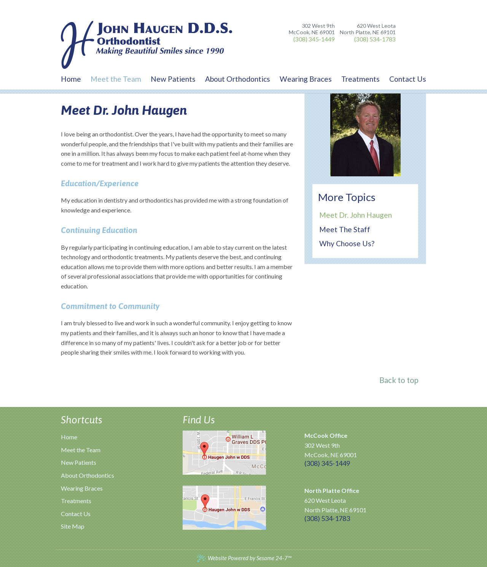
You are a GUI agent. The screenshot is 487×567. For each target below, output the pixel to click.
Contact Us (76, 513)
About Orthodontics (87, 475)
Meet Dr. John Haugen (355, 215)
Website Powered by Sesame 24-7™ (243, 558)
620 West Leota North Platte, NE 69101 (368, 28)
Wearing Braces (82, 488)
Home (69, 436)
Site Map (72, 526)
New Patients (78, 462)
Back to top (399, 380)
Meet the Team (80, 449)
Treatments (76, 500)
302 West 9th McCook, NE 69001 (312, 28)
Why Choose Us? (346, 243)
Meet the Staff (344, 229)
